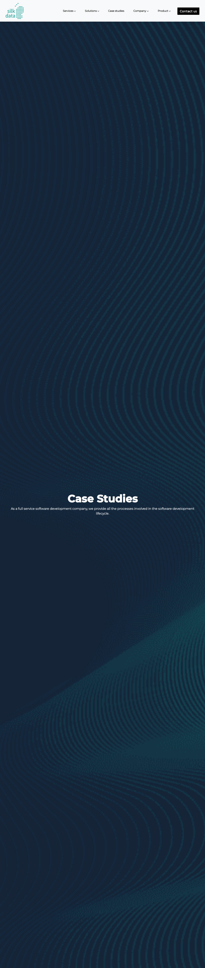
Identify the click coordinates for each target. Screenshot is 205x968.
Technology (124, 938)
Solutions (91, 10)
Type (73, 938)
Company (139, 10)
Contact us (188, 11)
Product (163, 10)
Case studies (116, 10)
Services (68, 10)
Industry (95, 938)
